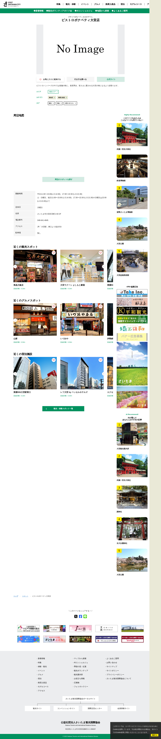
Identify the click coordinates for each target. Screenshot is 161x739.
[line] (85, 616)
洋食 (59, 103)
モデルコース (136, 4)
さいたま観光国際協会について (119, 678)
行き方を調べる (80, 79)
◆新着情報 (38, 11)
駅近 (51, 103)
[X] (76, 616)
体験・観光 (42, 666)
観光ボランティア (81, 671)
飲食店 (52, 97)
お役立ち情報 (79, 678)
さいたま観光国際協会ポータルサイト (80, 699)
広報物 (76, 683)
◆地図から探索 (102, 11)
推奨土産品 (110, 4)
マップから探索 (80, 658)
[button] (104, 266)
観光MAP (157, 26)
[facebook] (80, 616)
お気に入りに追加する (50, 79)
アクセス (151, 4)
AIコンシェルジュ (81, 662)
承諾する (154, 735)
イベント (85, 4)
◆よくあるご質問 (119, 11)
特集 (58, 4)
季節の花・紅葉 (80, 666)
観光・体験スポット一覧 (59, 409)
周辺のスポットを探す (63, 179)
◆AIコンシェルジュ (83, 11)
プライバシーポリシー (115, 675)
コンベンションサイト (66, 708)
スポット (25, 596)
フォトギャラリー (81, 687)
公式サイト (111, 79)
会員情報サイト (123, 708)
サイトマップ (112, 666)
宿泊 (123, 4)
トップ (15, 596)
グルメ (97, 4)
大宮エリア (53, 92)
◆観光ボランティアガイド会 (59, 11)
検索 (157, 41)
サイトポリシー (113, 671)
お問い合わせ (112, 662)
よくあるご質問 (113, 658)
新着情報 (41, 658)
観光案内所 (78, 675)
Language (157, 47)
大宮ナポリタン (70, 103)
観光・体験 (71, 4)
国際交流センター (95, 708)
